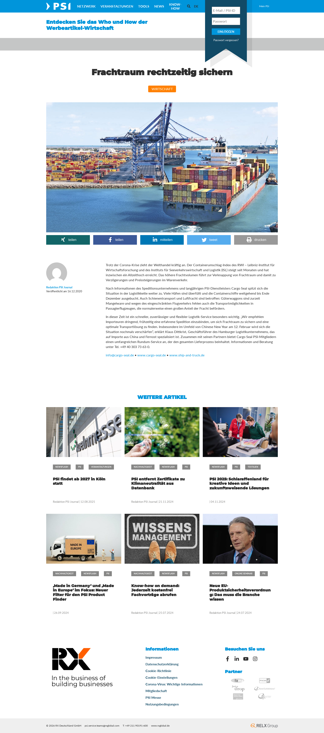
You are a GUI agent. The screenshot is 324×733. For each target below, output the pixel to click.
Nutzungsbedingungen (162, 704)
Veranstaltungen (117, 6)
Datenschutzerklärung (162, 664)
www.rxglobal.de (160, 725)
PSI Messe (153, 697)
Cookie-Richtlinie (158, 671)
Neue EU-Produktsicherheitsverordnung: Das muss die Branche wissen (240, 593)
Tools (143, 6)
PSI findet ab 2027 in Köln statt (79, 481)
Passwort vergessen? (226, 40)
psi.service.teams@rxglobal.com (102, 725)
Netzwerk (86, 6)
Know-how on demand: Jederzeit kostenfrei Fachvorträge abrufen (155, 590)
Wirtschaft (162, 89)
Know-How (175, 6)
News (159, 6)
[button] (68, 240)
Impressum (153, 657)
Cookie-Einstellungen (161, 677)
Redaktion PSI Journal (66, 501)
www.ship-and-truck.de (186, 355)
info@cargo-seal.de (120, 355)
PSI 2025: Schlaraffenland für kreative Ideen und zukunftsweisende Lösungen (239, 483)
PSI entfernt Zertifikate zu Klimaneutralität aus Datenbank (158, 483)
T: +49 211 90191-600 (135, 725)
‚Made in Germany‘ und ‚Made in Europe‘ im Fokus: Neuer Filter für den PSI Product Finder (83, 593)
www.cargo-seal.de (151, 355)
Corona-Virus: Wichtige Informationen (174, 684)
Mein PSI (264, 6)
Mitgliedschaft (156, 691)
